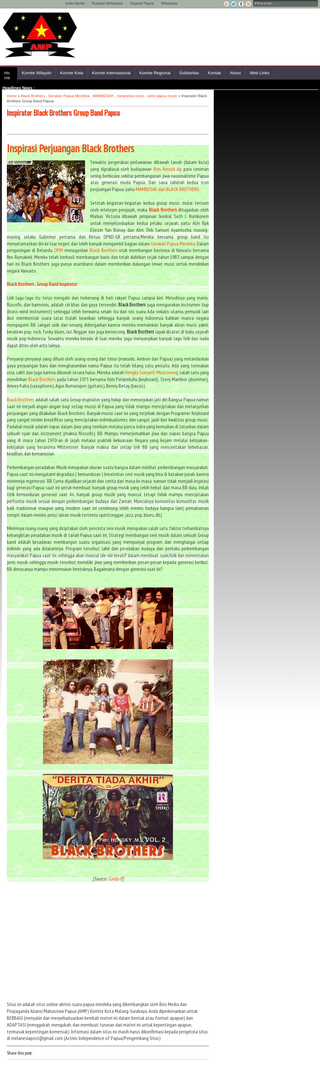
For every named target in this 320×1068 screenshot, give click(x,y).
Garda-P (115, 878)
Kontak (214, 72)
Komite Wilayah (36, 72)
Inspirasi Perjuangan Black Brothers (70, 148)
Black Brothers (33, 96)
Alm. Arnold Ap (167, 169)
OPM (58, 250)
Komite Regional (154, 72)
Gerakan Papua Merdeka (69, 96)
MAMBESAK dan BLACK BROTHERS (167, 189)
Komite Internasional (111, 72)
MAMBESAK (103, 96)
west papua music (162, 96)
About (235, 72)
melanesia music (130, 96)
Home (7, 75)
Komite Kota (71, 72)
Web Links (259, 72)
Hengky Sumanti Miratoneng (151, 372)
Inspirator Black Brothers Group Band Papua (63, 112)
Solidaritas (189, 72)
